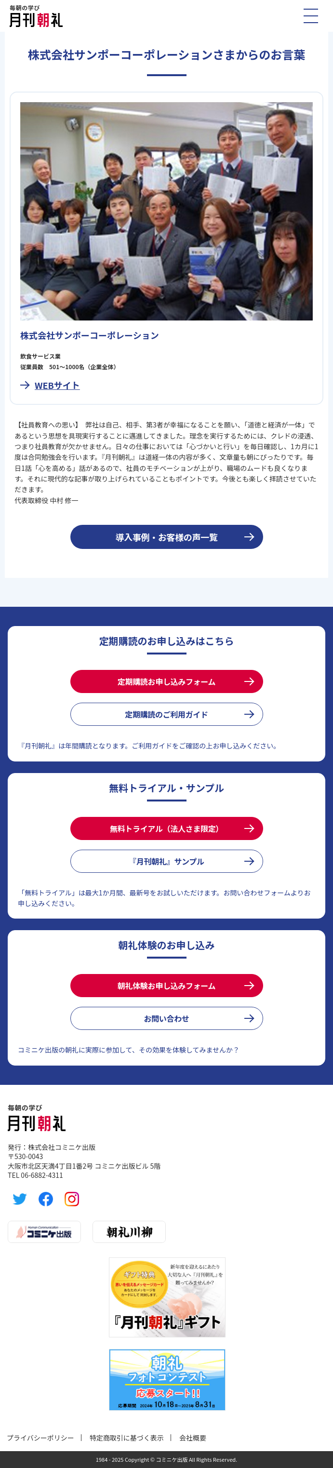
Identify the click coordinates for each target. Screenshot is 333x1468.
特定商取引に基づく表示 (127, 1437)
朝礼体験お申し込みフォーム (166, 985)
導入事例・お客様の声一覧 (167, 537)
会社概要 (192, 1437)
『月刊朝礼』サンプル (166, 861)
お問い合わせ (166, 1018)
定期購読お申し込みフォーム (166, 681)
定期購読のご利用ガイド (166, 714)
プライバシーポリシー (40, 1437)
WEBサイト (57, 385)
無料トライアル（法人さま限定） (166, 828)
